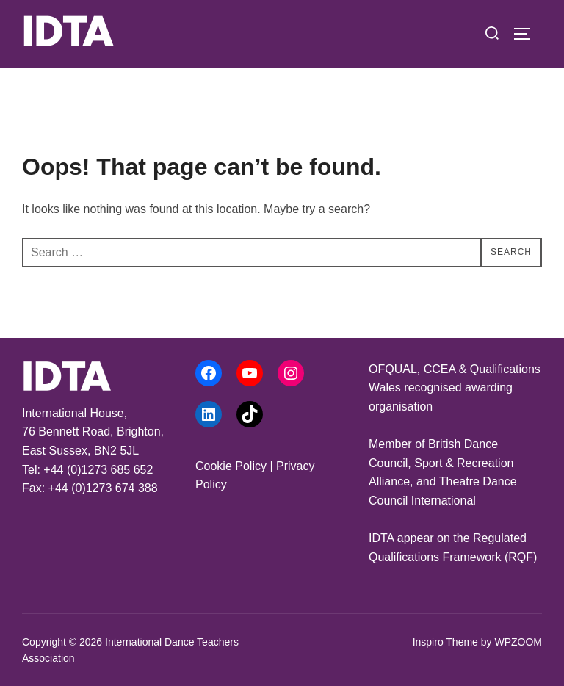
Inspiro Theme (445, 642)
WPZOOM (518, 642)
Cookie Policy (231, 466)
